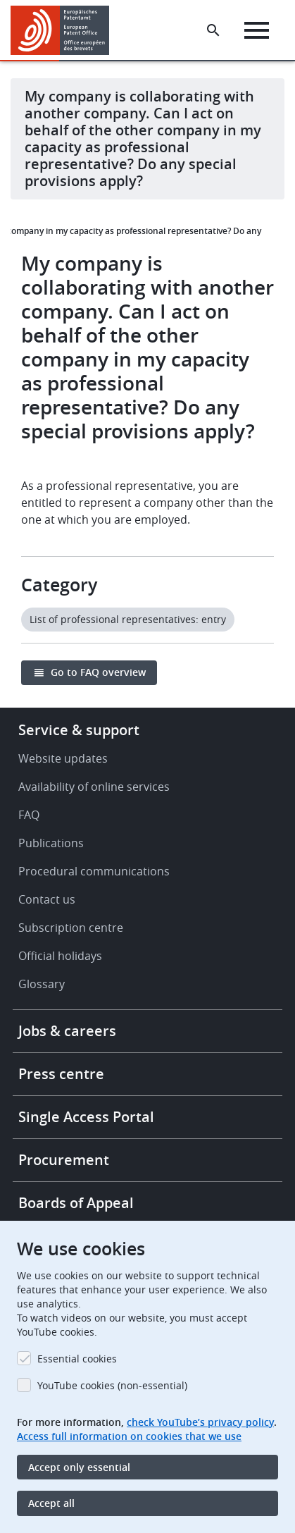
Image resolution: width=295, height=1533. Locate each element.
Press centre (61, 1073)
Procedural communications (94, 871)
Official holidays (60, 955)
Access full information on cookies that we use (129, 1436)
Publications (51, 843)
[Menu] (256, 30)
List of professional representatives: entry (128, 619)
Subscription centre (70, 927)
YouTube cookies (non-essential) (112, 1385)
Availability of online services (94, 786)
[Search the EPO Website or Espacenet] (213, 30)
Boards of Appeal (76, 1202)
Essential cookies (77, 1358)
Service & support (78, 729)
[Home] (65, 30)
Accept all (51, 1503)
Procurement (63, 1159)
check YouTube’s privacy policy (200, 1422)
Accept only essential (79, 1467)
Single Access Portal (86, 1116)
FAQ (28, 815)
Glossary (41, 984)
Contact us (46, 899)
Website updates (63, 758)
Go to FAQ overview (98, 672)
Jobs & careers (67, 1030)
